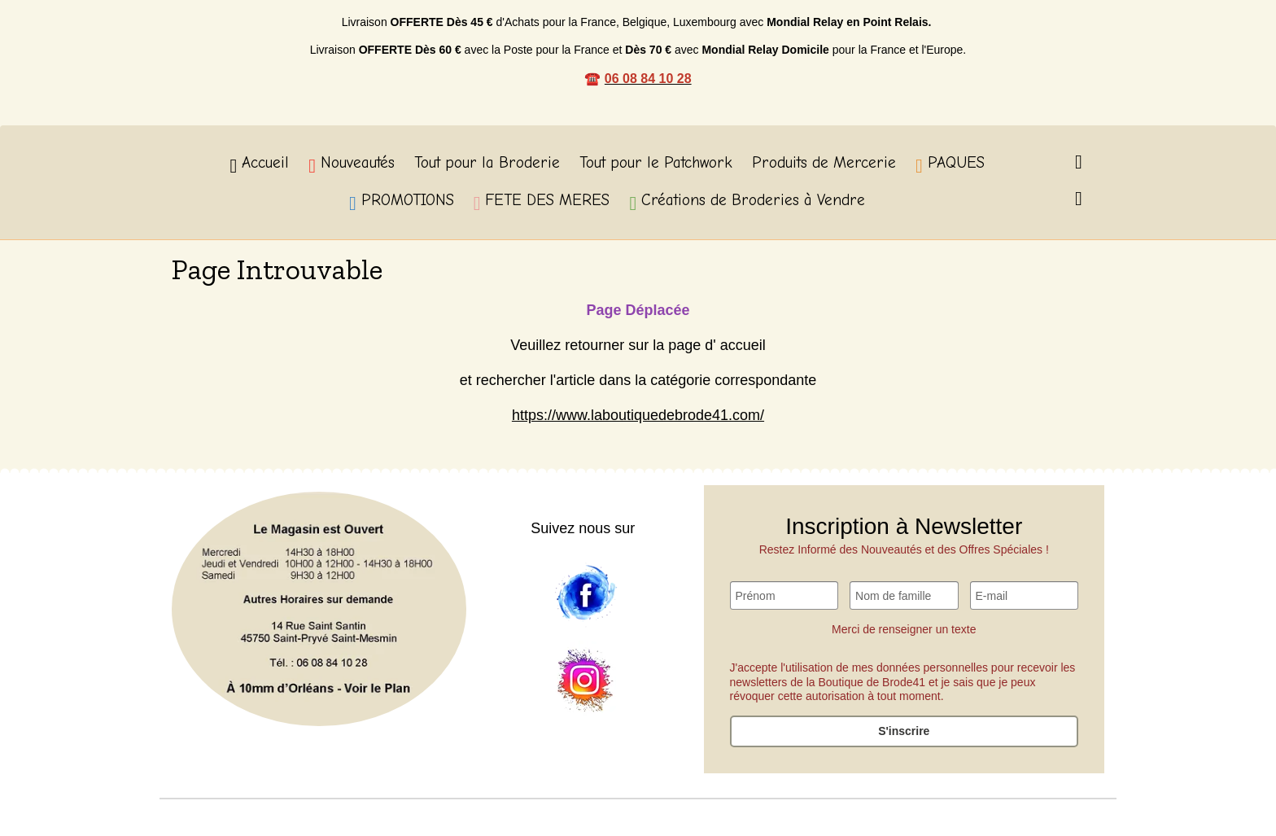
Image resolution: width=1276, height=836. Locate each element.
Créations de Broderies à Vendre (747, 202)
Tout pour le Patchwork (655, 163)
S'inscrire (903, 731)
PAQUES (950, 165)
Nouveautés (351, 165)
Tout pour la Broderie (487, 163)
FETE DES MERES (542, 202)
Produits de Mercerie (824, 163)
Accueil (259, 165)
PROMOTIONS (401, 202)
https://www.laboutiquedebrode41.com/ (638, 415)
